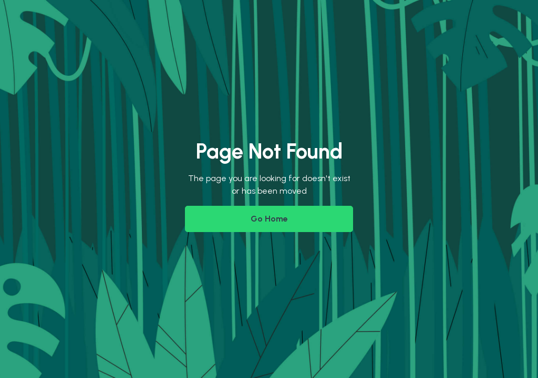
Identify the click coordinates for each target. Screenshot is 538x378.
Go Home (269, 219)
